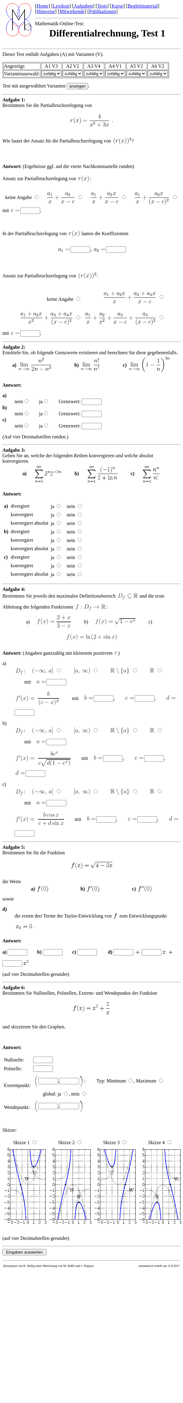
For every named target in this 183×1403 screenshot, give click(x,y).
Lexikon (61, 6)
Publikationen (102, 11)
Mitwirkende (72, 11)
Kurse (117, 6)
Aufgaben (83, 6)
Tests (102, 6)
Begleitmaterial (143, 6)
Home (42, 6)
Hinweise (45, 11)
